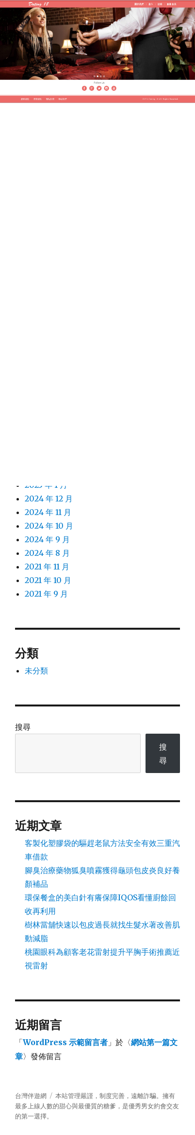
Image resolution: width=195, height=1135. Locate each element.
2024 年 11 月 (48, 512)
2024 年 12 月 (49, 498)
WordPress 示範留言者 (65, 1042)
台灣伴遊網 (31, 1096)
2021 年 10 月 (48, 580)
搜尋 (23, 727)
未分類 (36, 670)
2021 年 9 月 (46, 594)
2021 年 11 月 (47, 566)
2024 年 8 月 (47, 553)
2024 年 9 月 (47, 539)
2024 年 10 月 (49, 526)
